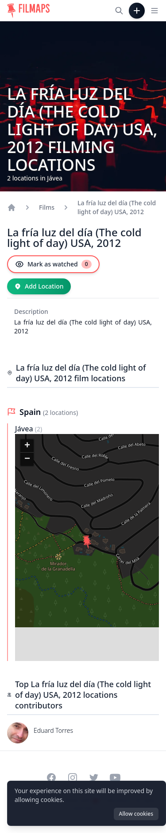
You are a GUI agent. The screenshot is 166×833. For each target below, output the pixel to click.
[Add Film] (137, 11)
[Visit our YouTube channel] (115, 777)
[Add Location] (39, 286)
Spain (31, 412)
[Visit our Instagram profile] (72, 777)
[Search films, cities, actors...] (119, 11)
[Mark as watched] (53, 264)
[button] (87, 543)
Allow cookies (136, 813)
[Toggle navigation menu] (154, 11)
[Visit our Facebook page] (51, 777)
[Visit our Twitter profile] (94, 777)
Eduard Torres (53, 730)
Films (46, 207)
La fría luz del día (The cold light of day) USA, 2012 (116, 207)
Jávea (25, 429)
